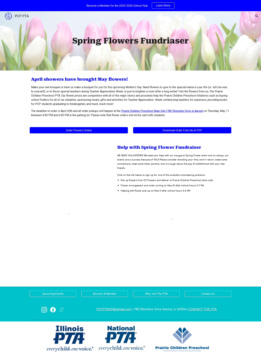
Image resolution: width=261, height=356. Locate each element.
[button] (257, 16)
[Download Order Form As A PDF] (182, 130)
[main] (130, 41)
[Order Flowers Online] (79, 130)
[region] (130, 5)
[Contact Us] (208, 293)
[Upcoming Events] (53, 293)
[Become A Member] (105, 293)
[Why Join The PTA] (156, 293)
